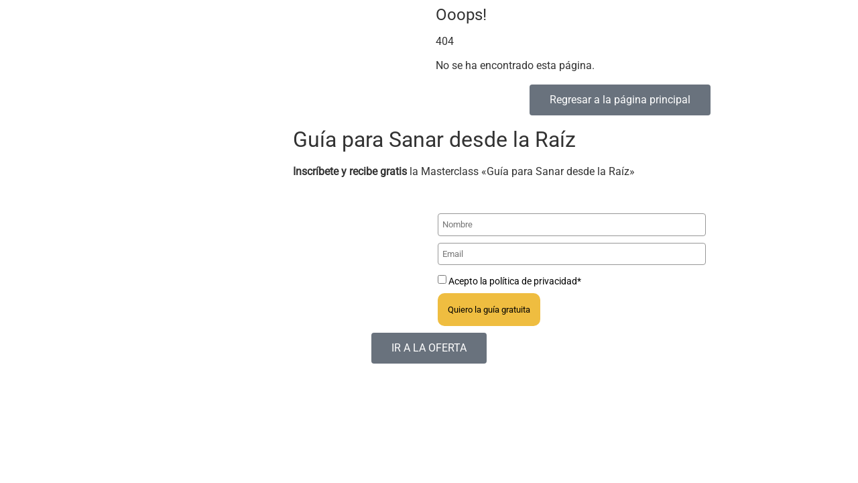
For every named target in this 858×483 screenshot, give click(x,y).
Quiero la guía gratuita (489, 310)
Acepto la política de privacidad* (514, 281)
